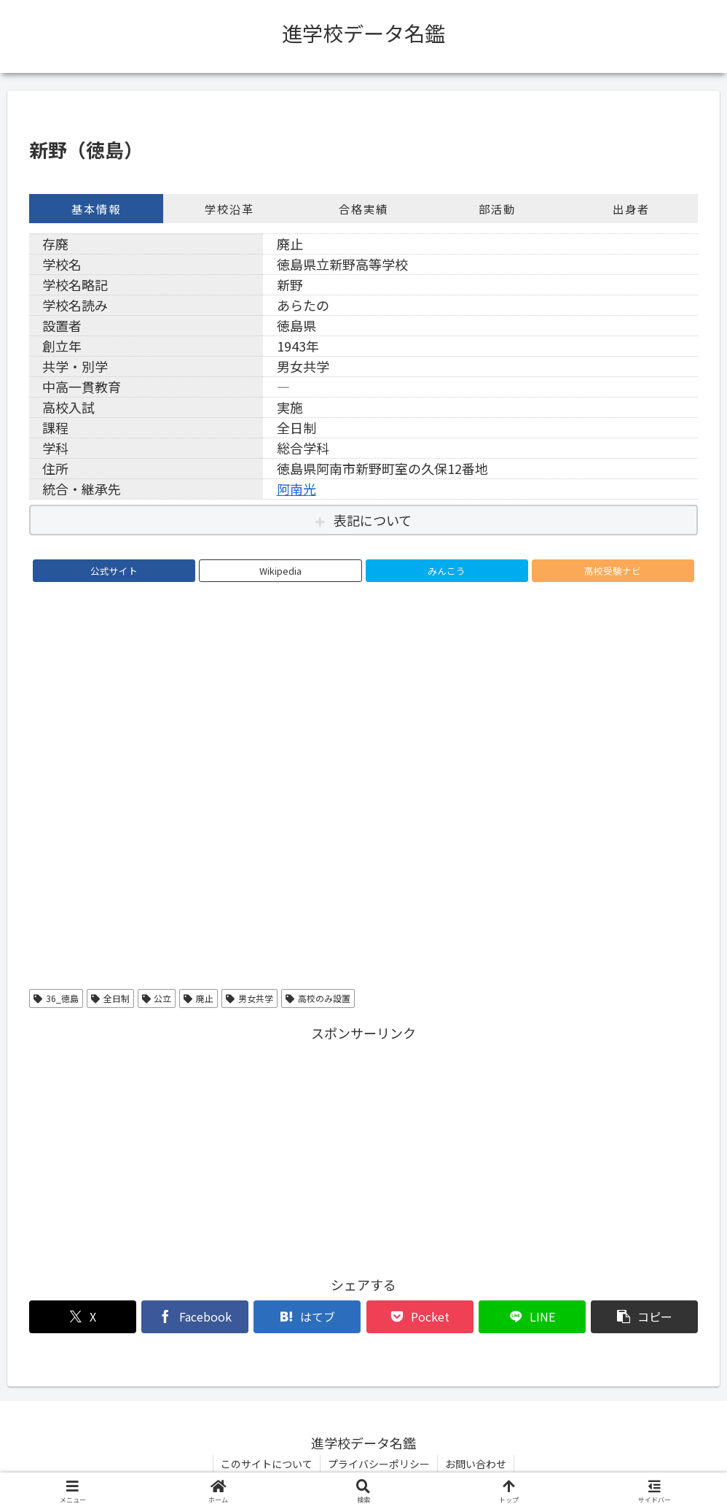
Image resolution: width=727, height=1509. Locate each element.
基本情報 (96, 209)
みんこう (446, 571)
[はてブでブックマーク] (307, 1316)
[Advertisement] (363, 1147)
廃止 (198, 998)
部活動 (497, 209)
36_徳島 (56, 998)
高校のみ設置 (318, 998)
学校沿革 (229, 209)
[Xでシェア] (82, 1316)
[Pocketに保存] (419, 1316)
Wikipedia (280, 571)
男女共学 (249, 998)
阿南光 (296, 488)
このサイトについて (267, 1463)
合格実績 (363, 209)
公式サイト (114, 571)
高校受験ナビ (612, 571)
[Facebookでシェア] (194, 1316)
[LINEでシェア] (532, 1316)
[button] (644, 1316)
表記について (373, 520)
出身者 (631, 209)
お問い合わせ (475, 1463)
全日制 (110, 998)
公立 (157, 998)
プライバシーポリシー (379, 1463)
